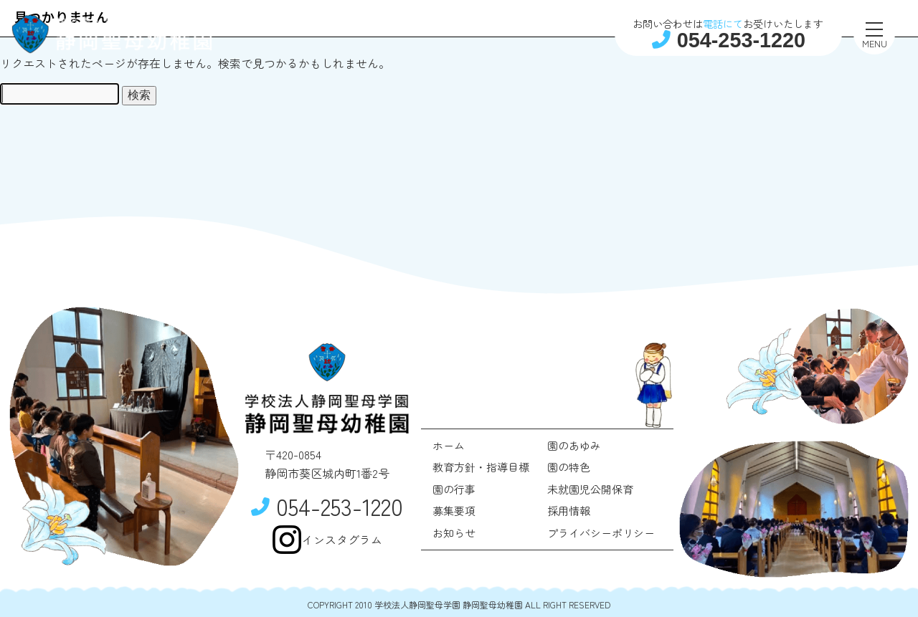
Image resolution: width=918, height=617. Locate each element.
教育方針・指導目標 (480, 466)
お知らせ (453, 532)
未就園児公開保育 (590, 489)
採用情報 (568, 510)
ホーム (448, 445)
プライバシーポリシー (601, 532)
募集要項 (453, 510)
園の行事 (453, 489)
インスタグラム (327, 540)
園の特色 (568, 466)
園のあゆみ (574, 445)
